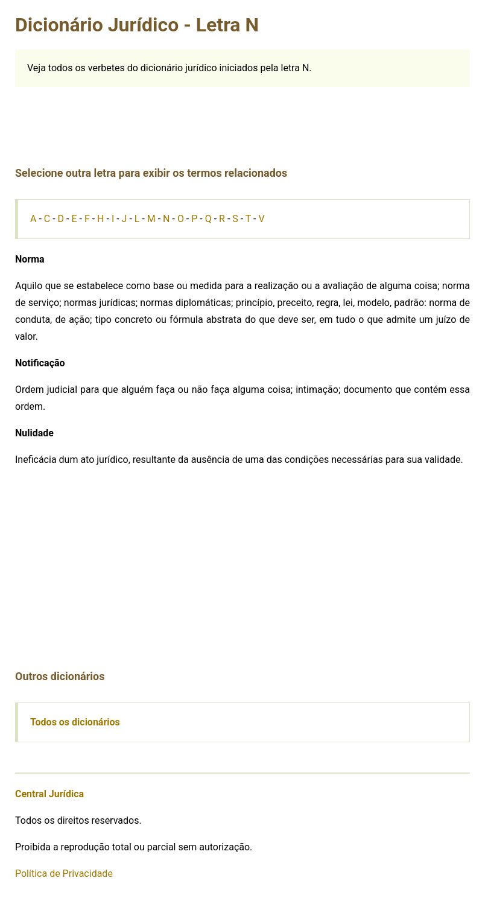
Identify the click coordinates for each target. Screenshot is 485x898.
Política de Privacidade (64, 873)
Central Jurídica (49, 794)
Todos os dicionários (75, 722)
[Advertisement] (242, 114)
